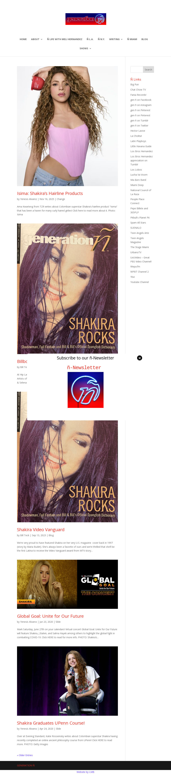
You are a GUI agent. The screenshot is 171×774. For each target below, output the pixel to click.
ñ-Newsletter (85, 367)
